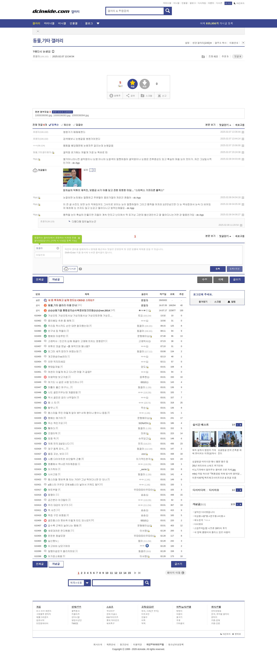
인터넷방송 (216, 611)
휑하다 (49, 428)
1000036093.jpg (61, 115)
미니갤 (176, 3)
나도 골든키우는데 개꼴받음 (61, 392)
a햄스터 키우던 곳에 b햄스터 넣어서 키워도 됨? (71, 484)
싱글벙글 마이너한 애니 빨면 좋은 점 (210, 461)
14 (124, 572)
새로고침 (240, 125)
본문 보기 (210, 124)
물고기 (179, 617)
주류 (178, 620)
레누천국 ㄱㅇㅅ (202, 520)
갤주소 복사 (220, 43)
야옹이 (179, 614)
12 (115, 572)
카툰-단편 (215, 623)
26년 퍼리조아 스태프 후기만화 (207, 465)
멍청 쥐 (50, 438)
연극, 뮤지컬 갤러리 (220, 614)
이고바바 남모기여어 (57, 546)
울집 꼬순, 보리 (54, 454)
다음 (135, 573)
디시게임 (202, 3)
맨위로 (236, 634)
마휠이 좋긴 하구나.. (56, 387)
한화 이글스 (112, 614)
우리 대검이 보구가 (56, 505)
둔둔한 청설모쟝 (54, 536)
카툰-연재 (215, 620)
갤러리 (36, 23)
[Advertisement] (217, 363)
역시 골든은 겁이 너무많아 (60, 397)
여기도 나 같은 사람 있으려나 (61, 382)
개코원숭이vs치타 (55, 356)
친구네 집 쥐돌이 (55, 331)
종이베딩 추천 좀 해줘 (57, 320)
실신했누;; (51, 541)
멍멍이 (179, 611)
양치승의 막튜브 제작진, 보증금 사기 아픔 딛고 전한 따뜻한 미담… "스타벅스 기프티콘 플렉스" (113, 190)
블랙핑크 (76, 611)
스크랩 (203, 56)
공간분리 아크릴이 (56, 500)
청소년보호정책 (176, 644)
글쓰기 (237, 279)
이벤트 (211, 3)
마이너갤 (167, 3)
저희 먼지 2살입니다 (56, 443)
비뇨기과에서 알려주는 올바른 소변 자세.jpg (214, 469)
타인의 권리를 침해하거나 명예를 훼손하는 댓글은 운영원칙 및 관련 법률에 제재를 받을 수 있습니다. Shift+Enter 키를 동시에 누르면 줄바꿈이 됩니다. (114, 251)
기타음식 (180, 623)
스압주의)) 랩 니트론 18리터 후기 (210, 528)
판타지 (214, 617)
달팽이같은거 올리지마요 (59, 551)
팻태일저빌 (52, 366)
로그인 (228, 3)
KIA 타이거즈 (112, 617)
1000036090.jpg (43, 115)
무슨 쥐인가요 (53, 423)
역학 (144, 623)
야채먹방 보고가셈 (56, 377)
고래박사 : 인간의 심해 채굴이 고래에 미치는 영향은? (74, 341)
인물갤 (185, 3)
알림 (231, 302)
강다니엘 (76, 617)
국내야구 (111, 611)
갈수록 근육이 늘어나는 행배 (61, 525)
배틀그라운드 (42, 617)
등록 (218, 269)
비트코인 (146, 614)
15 (129, 572)
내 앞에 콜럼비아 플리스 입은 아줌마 (212, 532)
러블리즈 (76, 614)
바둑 (144, 620)
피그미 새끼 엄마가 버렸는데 (61, 351)
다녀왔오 (198, 524)
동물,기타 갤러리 (48, 41)
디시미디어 (199, 490)
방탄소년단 (77, 620)
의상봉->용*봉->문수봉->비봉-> (209, 516)
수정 (204, 279)
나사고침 (50, 474)
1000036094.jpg (80, 115)
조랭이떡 (50, 433)
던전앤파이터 (42, 623)
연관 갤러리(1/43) (202, 43)
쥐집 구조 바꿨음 (55, 515)
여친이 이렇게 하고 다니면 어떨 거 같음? (67, 372)
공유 (130, 95)
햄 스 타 (50, 402)
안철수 (145, 617)
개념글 (56, 279)
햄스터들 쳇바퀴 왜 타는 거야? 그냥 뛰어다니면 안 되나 (75, 479)
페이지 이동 (175, 572)
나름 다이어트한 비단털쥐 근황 (62, 459)
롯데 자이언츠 (113, 620)
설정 (187, 43)
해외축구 (111, 623)
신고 (162, 95)
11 (111, 572)
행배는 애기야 (53, 418)
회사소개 (97, 644)
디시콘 (219, 3)
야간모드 (239, 3)
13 (120, 572)
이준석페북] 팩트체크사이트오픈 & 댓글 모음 (214, 478)
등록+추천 (234, 269)
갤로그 (193, 3)
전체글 (40, 279)
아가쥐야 (50, 469)
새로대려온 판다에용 (57, 530)
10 (106, 572)
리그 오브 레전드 (44, 611)
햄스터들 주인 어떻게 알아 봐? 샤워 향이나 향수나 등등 (75, 413)
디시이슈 (214, 490)
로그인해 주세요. (203, 294)
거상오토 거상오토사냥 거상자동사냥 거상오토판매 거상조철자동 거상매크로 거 (79, 315)
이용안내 (233, 43)
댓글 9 (237, 56)
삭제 (243, 132)
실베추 (115, 96)
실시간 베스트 (201, 424)
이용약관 (137, 644)
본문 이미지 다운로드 (62, 112)
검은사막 (40, 620)
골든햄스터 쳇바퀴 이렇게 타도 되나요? (67, 520)
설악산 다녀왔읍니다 (204, 512)
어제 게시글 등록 (216, 23)
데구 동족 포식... (54, 448)
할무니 (49, 407)
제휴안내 (111, 644)
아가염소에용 (53, 556)
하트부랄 (50, 489)
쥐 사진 (50, 510)
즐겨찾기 (203, 302)
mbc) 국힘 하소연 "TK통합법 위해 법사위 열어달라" (217, 473)
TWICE (75, 623)
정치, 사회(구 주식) (150, 611)
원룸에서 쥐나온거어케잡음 (60, 464)
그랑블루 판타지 (43, 614)
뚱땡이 (49, 495)
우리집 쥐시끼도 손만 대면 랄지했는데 (66, 326)
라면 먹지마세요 (54, 361)
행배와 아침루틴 (54, 336)
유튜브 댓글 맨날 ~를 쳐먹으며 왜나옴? (67, 346)
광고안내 (124, 644)
